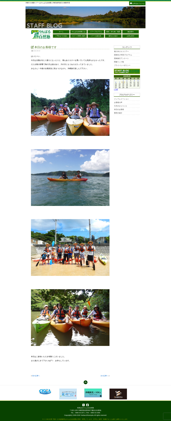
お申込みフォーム (137, 3)
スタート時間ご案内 (78, 36)
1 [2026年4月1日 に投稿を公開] (123, 80)
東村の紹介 (118, 113)
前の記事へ (36, 376)
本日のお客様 (119, 109)
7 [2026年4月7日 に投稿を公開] (119, 82)
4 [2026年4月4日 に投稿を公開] (134, 80)
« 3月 (116, 89)
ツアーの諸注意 (96, 36)
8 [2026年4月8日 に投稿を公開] (123, 82)
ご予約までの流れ (61, 36)
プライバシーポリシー (122, 65)
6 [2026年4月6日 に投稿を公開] (115, 82)
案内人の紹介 (113, 36)
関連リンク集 (119, 62)
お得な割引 (130, 36)
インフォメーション (121, 99)
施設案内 (130, 32)
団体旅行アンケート (121, 58)
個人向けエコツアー (121, 51)
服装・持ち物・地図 (113, 32)
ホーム (61, 32)
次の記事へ (104, 376)
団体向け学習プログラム (123, 55)
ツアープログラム (96, 32)
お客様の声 (118, 102)
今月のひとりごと (120, 106)
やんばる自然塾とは (78, 32)
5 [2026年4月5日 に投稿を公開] (138, 80)
